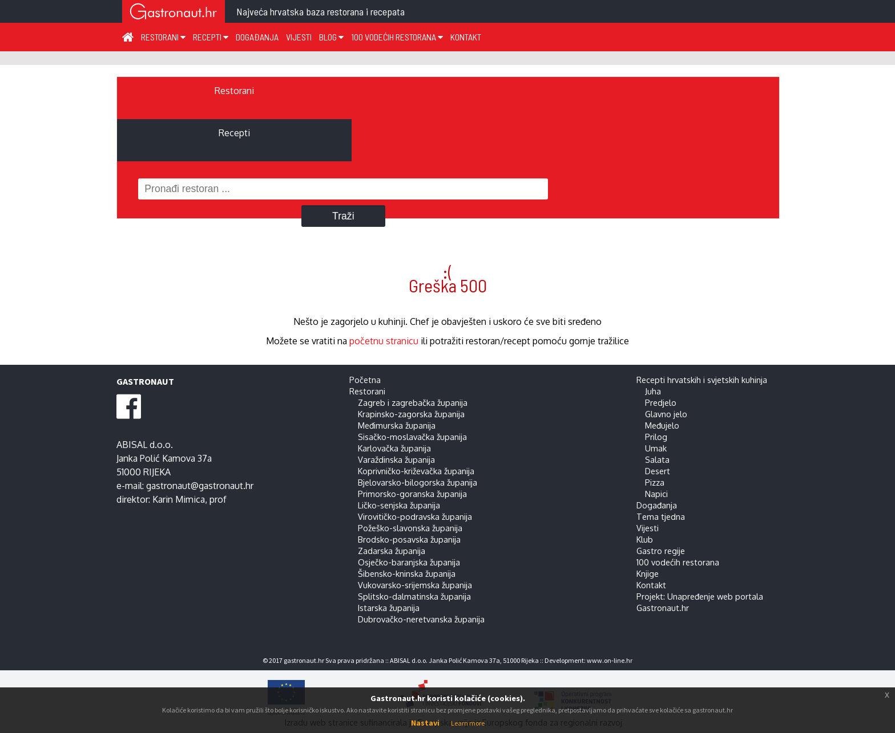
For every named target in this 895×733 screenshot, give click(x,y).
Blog (331, 36)
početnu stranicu (383, 341)
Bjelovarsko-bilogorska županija (417, 482)
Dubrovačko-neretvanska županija (421, 619)
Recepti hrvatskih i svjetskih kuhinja (701, 379)
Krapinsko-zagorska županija (411, 414)
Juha (653, 391)
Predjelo (660, 402)
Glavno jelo (666, 414)
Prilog (656, 436)
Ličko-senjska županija (399, 505)
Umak (656, 448)
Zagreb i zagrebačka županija (412, 402)
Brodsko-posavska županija (409, 539)
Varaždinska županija (396, 459)
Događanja (257, 36)
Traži (343, 216)
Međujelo (662, 425)
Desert (657, 471)
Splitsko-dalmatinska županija (414, 596)
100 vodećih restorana (397, 36)
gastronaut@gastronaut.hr (199, 485)
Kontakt (465, 36)
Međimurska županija (397, 425)
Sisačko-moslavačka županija (412, 436)
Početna (365, 379)
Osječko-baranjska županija (409, 562)
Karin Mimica (178, 499)
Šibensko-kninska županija (406, 573)
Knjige (647, 573)
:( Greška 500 (448, 278)
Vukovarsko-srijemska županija (415, 585)
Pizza (654, 482)
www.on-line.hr (609, 660)
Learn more (468, 723)
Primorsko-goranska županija (412, 493)
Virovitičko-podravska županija (415, 516)
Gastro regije (660, 550)
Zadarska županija (391, 550)
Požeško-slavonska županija (410, 528)
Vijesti (299, 36)
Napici (656, 493)
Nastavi (425, 723)
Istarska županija (389, 607)
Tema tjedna (660, 516)
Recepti (210, 36)
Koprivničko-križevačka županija (416, 471)
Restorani (163, 36)
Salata (657, 459)
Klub (644, 539)
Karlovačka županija (394, 448)
